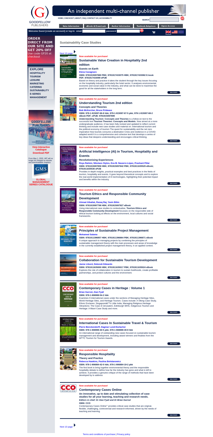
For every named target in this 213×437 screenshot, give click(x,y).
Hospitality (37, 73)
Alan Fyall (99, 292)
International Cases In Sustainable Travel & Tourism (118, 323)
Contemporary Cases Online (100, 389)
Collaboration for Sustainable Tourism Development (118, 260)
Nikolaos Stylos (101, 163)
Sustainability (39, 90)
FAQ (84, 18)
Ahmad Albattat (87, 202)
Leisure (35, 80)
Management (38, 97)
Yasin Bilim (113, 202)
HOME (60, 18)
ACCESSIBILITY (105, 18)
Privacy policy (123, 434)
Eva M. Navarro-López (122, 163)
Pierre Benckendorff (89, 327)
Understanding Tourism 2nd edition (105, 103)
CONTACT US (92, 18)
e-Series (35, 93)
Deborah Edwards (103, 264)
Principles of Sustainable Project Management (114, 230)
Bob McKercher (87, 110)
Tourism (35, 76)
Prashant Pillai (142, 163)
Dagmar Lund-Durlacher (113, 327)
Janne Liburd (86, 264)
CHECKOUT (69, 18)
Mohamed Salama (88, 234)
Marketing (37, 83)
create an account (55, 31)
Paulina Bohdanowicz (110, 361)
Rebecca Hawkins (88, 361)
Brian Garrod (86, 292)
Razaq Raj (101, 202)
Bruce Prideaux (104, 110)
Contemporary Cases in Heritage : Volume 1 (112, 288)
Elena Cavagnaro (88, 72)
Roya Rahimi (85, 163)
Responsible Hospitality (97, 354)
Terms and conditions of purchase (99, 434)
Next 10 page (68, 53)
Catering (36, 87)
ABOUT (78, 18)
